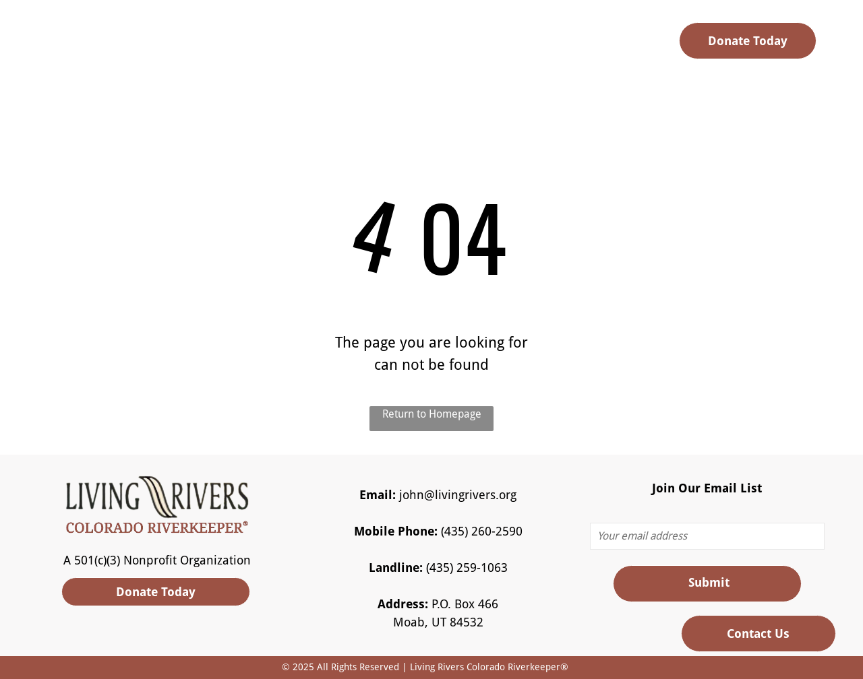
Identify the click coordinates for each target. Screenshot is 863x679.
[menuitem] (305, 45)
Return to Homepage (431, 414)
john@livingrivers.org (457, 495)
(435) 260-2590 (482, 531)
